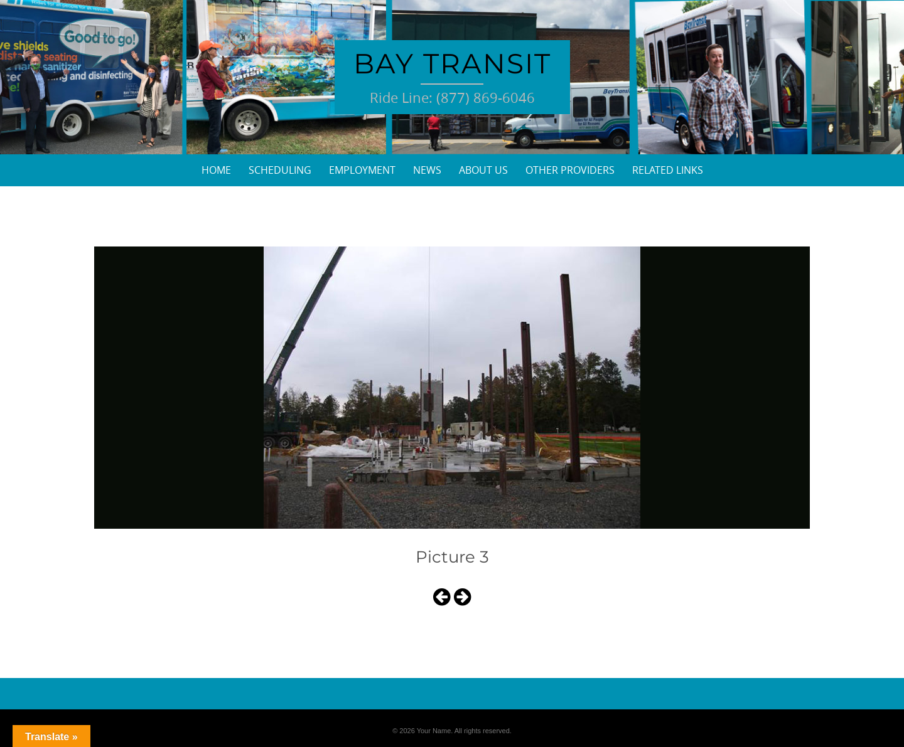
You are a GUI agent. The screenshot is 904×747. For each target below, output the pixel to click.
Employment (362, 170)
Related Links (667, 170)
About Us (483, 170)
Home (216, 170)
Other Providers (570, 170)
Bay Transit (452, 63)
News (427, 170)
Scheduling (280, 170)
